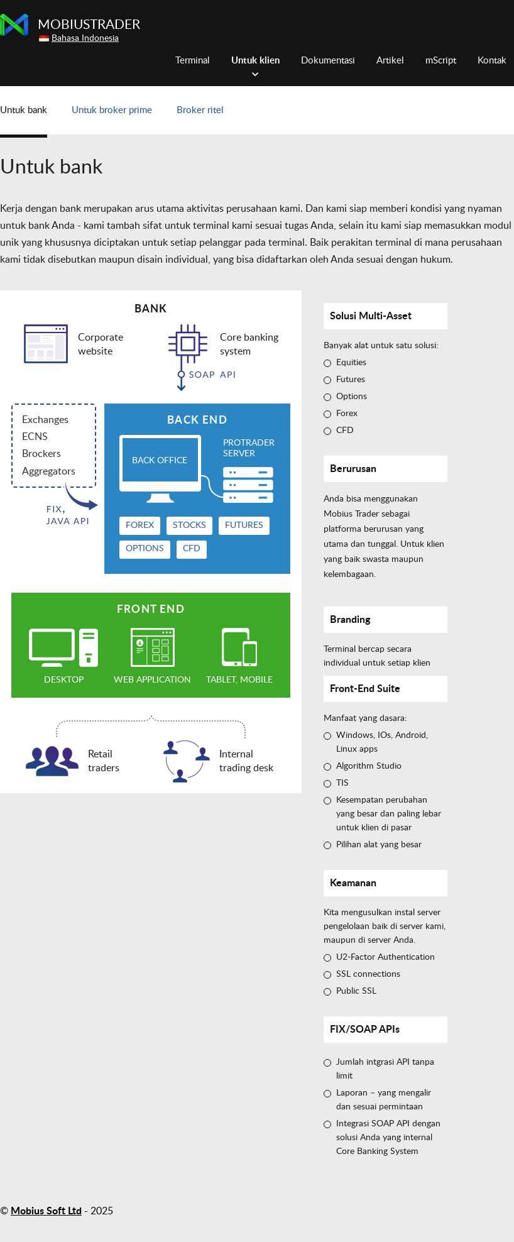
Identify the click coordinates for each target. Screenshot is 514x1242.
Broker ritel (200, 110)
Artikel (390, 60)
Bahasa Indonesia (85, 38)
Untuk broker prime (112, 110)
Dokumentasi (328, 60)
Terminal (192, 60)
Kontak (492, 60)
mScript (440, 60)
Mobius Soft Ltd (46, 1211)
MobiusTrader (89, 24)
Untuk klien (255, 60)
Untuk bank (23, 110)
